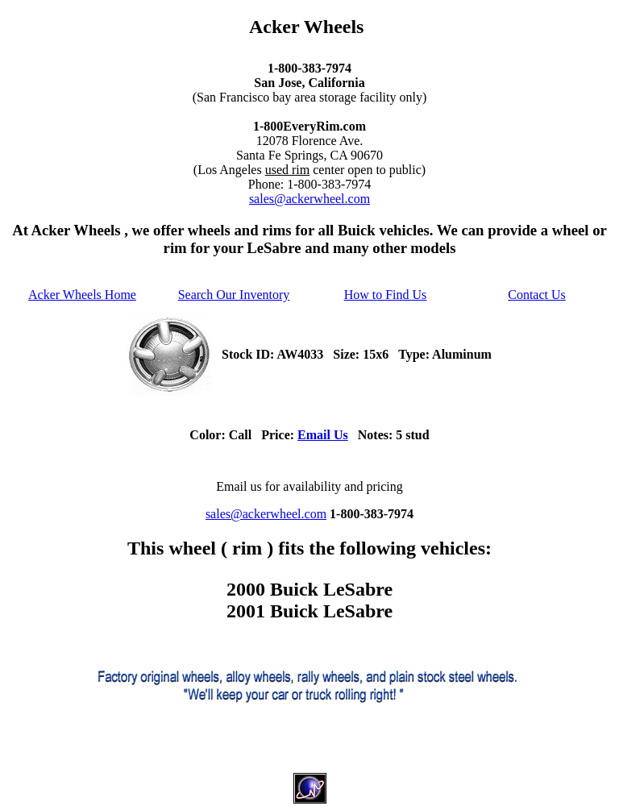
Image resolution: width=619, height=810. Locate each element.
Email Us (322, 435)
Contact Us (537, 294)
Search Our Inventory (234, 294)
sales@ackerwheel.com (309, 199)
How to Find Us (385, 294)
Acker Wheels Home (82, 294)
